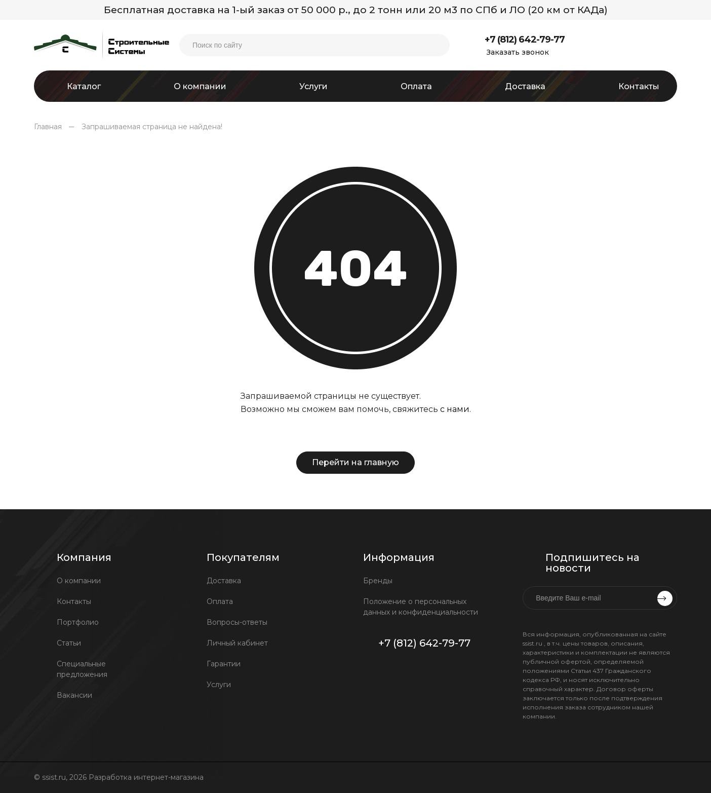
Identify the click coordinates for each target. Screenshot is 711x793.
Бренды (377, 580)
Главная (48, 126)
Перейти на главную (355, 462)
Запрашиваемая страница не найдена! (152, 126)
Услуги (219, 684)
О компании (79, 580)
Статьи (69, 643)
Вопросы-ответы (237, 622)
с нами (454, 409)
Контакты (74, 601)
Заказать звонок (518, 52)
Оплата (220, 601)
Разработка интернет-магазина (147, 777)
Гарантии (224, 663)
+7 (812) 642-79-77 (525, 39)
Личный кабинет (237, 643)
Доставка (224, 580)
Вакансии (74, 695)
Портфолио (78, 622)
